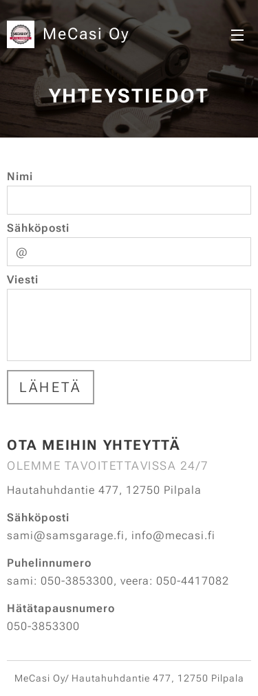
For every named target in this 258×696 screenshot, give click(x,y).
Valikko (237, 35)
